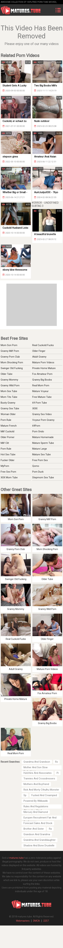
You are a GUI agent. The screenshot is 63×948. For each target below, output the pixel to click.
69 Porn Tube (39, 402)
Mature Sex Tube (41, 454)
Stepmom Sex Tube (43, 477)
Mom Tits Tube (9, 396)
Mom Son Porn (9, 345)
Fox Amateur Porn (42, 373)
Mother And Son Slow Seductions (36, 768)
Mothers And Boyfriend (36, 784)
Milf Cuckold (7, 431)
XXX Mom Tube (9, 477)
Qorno (35, 465)
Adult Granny (39, 356)
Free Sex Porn (8, 471)
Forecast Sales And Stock (38, 823)
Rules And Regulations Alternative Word (36, 807)
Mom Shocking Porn (12, 362)
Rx (56, 761)
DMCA (36, 920)
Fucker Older (7, 460)
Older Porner (7, 437)
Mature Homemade (43, 437)
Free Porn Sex (40, 460)
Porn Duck (38, 471)
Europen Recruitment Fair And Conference (40, 818)
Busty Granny (8, 402)
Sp (25, 795)
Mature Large (39, 448)
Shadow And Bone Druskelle (39, 845)
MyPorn (5, 465)
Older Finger (38, 350)
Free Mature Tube (42, 396)
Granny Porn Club (10, 356)
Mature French (9, 425)
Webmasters (23, 920)
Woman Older (8, 414)
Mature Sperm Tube (43, 442)
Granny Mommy (9, 379)
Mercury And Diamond (36, 812)
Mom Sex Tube (9, 391)
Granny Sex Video (42, 414)
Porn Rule (6, 419)
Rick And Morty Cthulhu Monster (41, 789)
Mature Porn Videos (43, 362)
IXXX (34, 408)
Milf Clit (5, 442)
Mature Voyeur (40, 391)
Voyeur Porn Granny (43, 419)
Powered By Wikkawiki (36, 800)
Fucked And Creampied (44, 795)
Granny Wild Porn (10, 385)
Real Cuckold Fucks (43, 345)
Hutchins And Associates (38, 772)
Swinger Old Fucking (12, 368)
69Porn (36, 425)
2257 (46, 920)
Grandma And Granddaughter (40, 839)
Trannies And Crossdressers (39, 778)
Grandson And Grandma (37, 834)
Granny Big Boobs (42, 379)
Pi (58, 772)
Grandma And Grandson (37, 761)
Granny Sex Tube (10, 408)
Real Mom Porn (40, 385)
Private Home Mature (44, 368)
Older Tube (6, 373)
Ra (50, 828)
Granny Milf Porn (10, 350)
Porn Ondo (38, 431)
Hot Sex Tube (8, 454)
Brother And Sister (34, 828)
